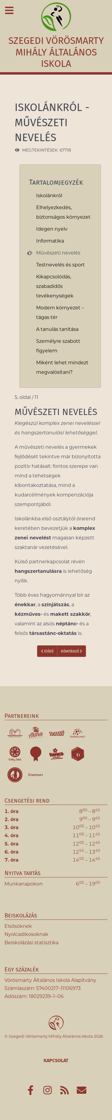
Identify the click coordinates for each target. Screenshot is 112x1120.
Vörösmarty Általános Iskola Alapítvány (50, 980)
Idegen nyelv (51, 229)
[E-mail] (81, 1092)
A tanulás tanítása (57, 329)
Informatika (50, 241)
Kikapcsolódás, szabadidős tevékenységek (54, 286)
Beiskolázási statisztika (31, 942)
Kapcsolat (56, 1060)
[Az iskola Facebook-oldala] (31, 1092)
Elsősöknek (18, 926)
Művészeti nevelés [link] (58, 253)
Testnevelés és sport (60, 265)
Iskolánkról (49, 195)
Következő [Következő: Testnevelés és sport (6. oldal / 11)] (71, 651)
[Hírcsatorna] (65, 1092)
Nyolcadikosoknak (26, 934)
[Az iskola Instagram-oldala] (48, 1092)
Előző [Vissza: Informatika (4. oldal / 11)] (47, 651)
